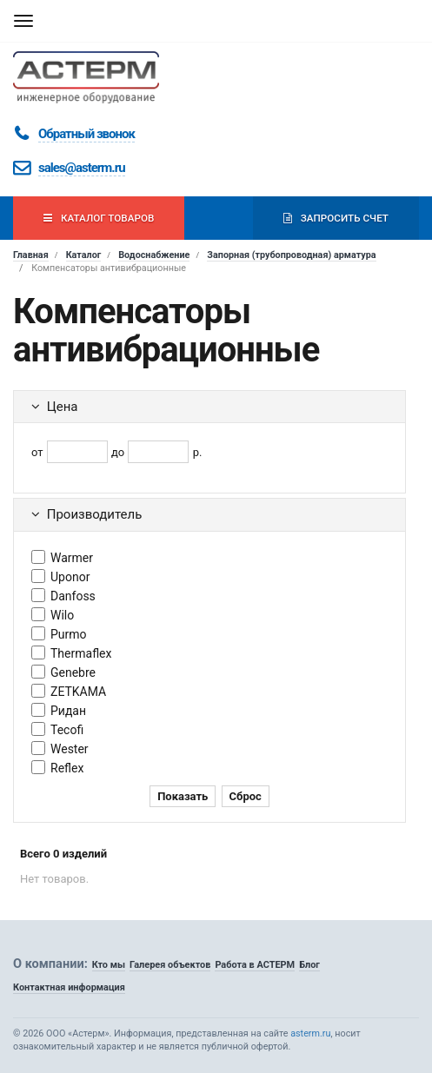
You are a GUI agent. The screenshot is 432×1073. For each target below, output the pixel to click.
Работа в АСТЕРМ (255, 964)
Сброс (245, 796)
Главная (31, 255)
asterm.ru (310, 1033)
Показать (182, 796)
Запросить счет (336, 218)
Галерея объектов (170, 964)
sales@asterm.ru (81, 168)
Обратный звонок (86, 134)
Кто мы (108, 964)
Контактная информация (69, 987)
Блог (309, 964)
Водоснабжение (153, 255)
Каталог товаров (98, 218)
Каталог (84, 255)
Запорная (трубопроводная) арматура (291, 255)
